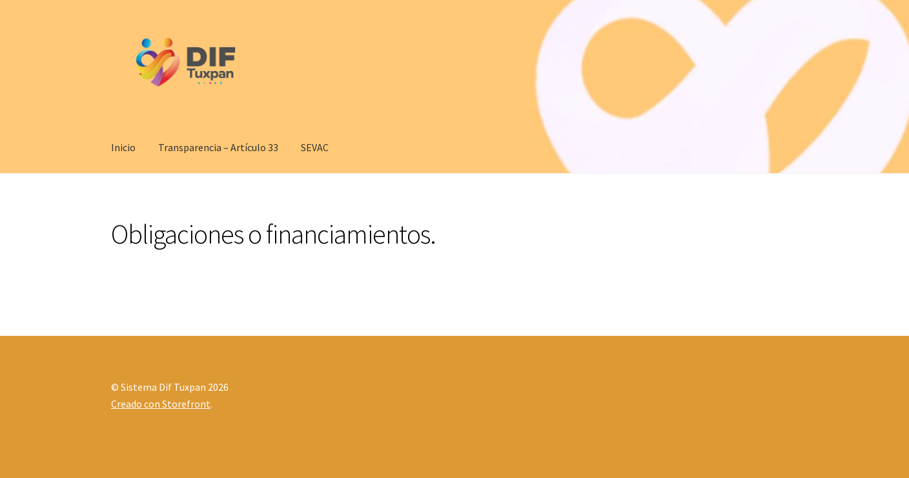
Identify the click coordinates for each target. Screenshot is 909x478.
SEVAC (315, 147)
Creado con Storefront (160, 403)
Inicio (123, 147)
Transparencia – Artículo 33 (218, 147)
